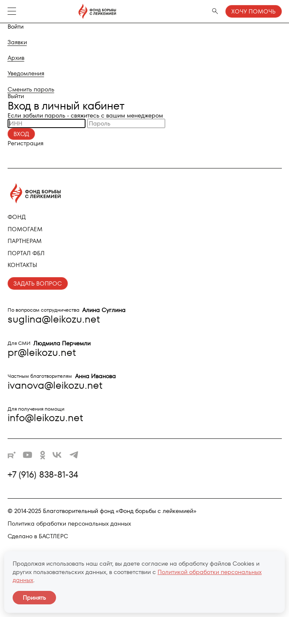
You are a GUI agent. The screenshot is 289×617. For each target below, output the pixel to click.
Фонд (17, 217)
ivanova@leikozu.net (55, 385)
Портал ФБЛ (26, 253)
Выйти (16, 96)
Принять (34, 597)
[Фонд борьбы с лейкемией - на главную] (70, 11)
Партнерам (25, 241)
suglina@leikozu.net (54, 319)
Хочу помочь (253, 11)
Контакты (22, 265)
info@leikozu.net (45, 418)
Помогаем (25, 229)
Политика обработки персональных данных (69, 523)
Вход (21, 134)
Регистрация (25, 143)
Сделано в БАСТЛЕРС (38, 536)
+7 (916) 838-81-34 (43, 475)
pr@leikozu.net (42, 352)
